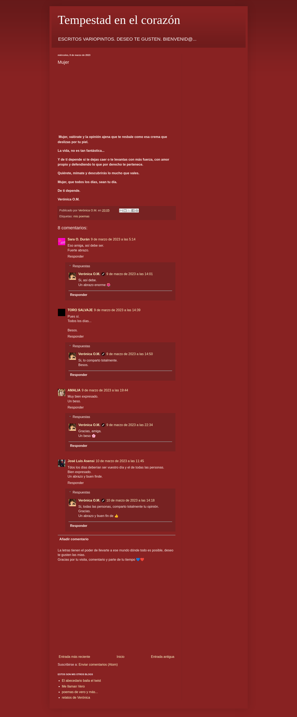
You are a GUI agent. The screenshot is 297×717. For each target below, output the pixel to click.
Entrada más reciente (74, 656)
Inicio (120, 656)
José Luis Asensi (81, 461)
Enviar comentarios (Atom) (98, 664)
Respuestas (81, 266)
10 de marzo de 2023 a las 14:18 (130, 500)
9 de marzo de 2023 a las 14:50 (129, 354)
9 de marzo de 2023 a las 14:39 (117, 310)
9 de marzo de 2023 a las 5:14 (113, 239)
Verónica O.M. (89, 274)
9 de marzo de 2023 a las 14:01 (129, 274)
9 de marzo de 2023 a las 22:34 (129, 425)
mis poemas (81, 216)
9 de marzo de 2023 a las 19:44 (105, 390)
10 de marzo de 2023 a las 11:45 (120, 461)
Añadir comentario (74, 539)
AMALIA (74, 390)
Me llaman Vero (73, 686)
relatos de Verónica (76, 697)
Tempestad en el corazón (119, 20)
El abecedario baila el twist (81, 680)
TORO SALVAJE (80, 310)
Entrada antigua (162, 656)
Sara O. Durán (79, 239)
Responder (76, 256)
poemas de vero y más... (80, 692)
